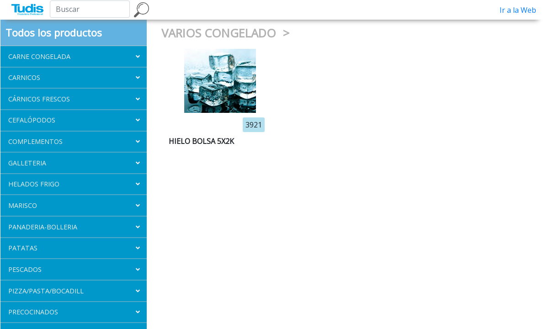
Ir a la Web (518, 10)
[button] (73, 56)
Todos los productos (53, 32)
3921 (253, 125)
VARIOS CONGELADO (220, 33)
